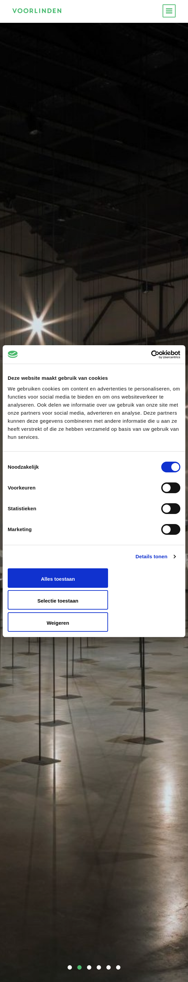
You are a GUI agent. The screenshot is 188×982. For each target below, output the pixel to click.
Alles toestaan (58, 579)
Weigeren (57, 623)
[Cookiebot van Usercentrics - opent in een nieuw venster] (151, 354)
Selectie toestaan (58, 601)
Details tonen (151, 556)
